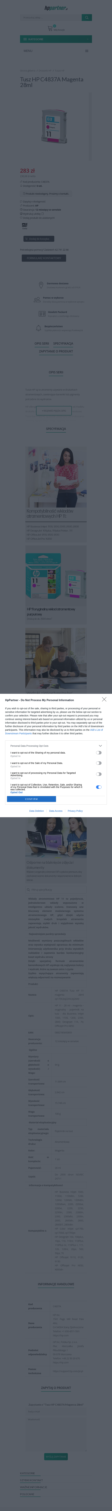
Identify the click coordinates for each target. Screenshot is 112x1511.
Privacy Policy (75, 811)
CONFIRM (31, 799)
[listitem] (56, 746)
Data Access (56, 811)
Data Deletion (36, 811)
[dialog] (56, 755)
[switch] (99, 752)
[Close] (105, 700)
